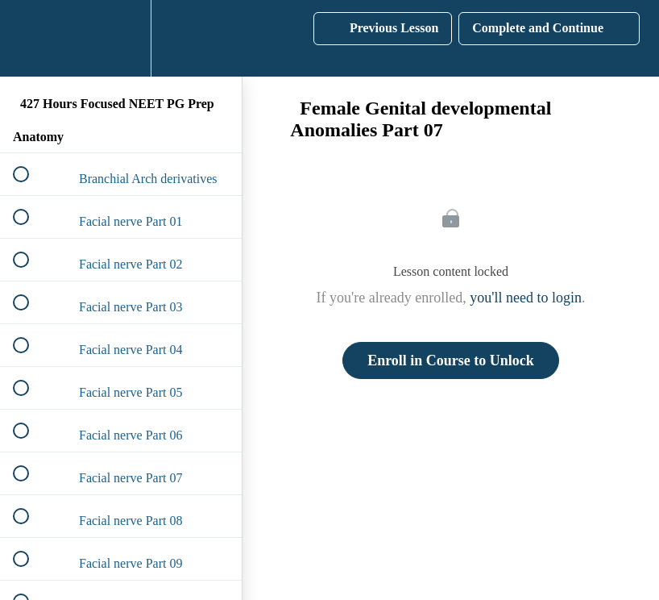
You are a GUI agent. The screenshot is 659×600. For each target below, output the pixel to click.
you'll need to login (526, 298)
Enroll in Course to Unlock (450, 360)
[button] (30, 38)
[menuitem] (121, 38)
